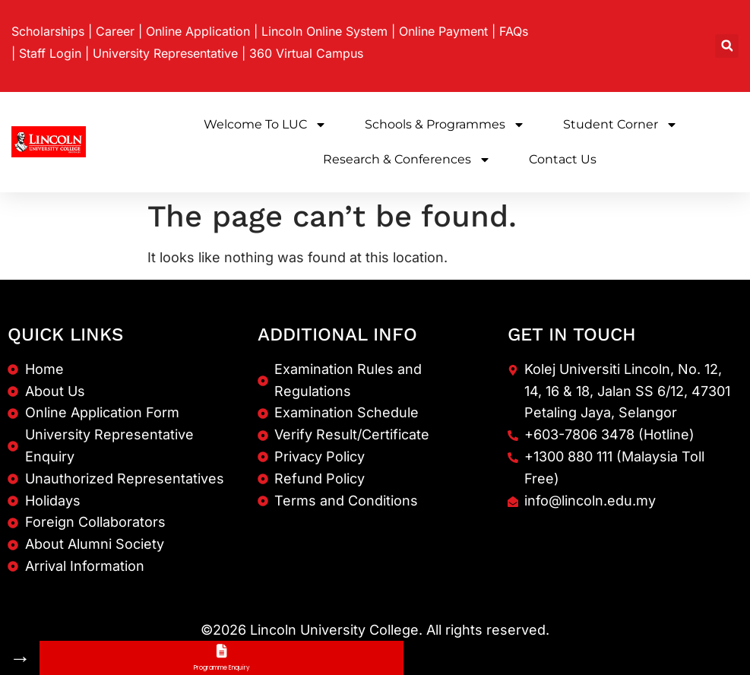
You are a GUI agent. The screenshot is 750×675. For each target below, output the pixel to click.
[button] (727, 46)
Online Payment (443, 31)
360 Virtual (306, 53)
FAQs (513, 31)
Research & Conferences (407, 159)
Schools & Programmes (445, 124)
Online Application (198, 31)
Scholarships (47, 31)
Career (115, 31)
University (165, 53)
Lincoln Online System (324, 31)
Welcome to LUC (265, 124)
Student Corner (620, 124)
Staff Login (50, 53)
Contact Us (563, 159)
